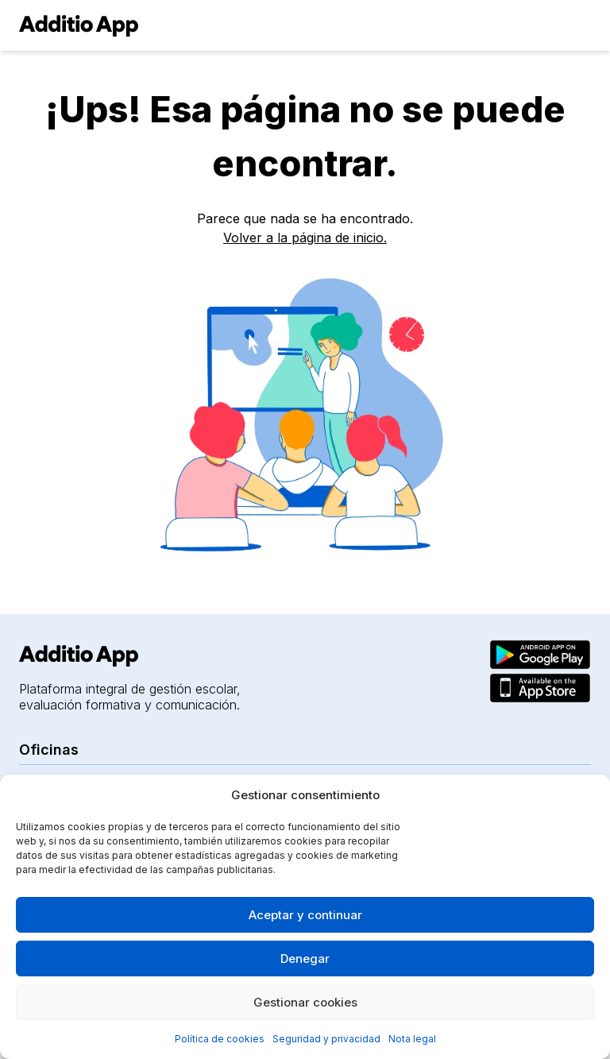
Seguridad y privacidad (326, 1039)
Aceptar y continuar (305, 914)
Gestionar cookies (305, 1002)
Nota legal (412, 1039)
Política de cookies (219, 1039)
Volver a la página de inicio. (305, 237)
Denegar (305, 958)
